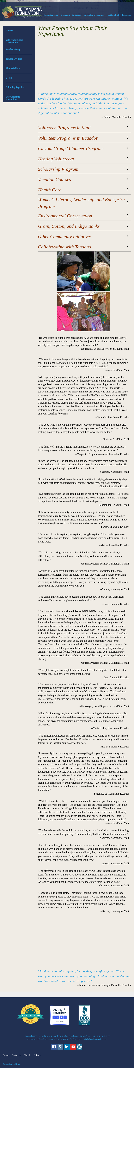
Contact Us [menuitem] (16, 1055)
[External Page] (84, 1025)
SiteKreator (16, 1064)
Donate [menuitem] (6, 1055)
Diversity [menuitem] (27, 1055)
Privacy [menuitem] (37, 1055)
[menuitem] (50, 15)
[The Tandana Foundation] (21, 12)
